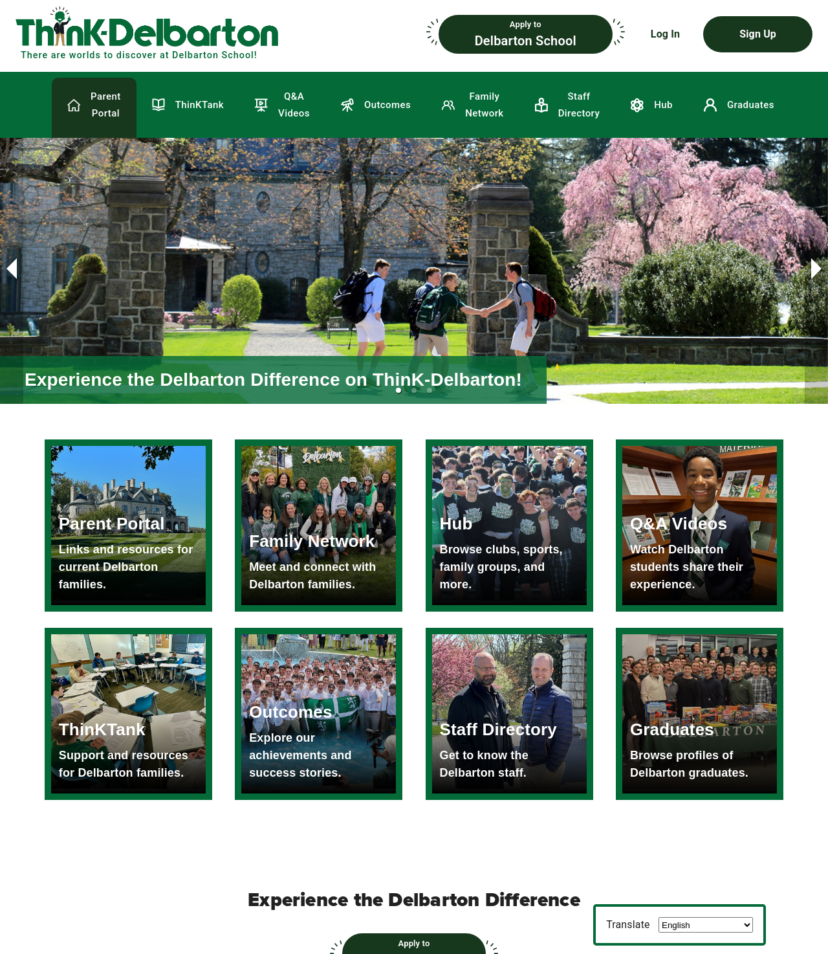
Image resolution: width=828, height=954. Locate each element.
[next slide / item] (816, 271)
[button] (221, 34)
